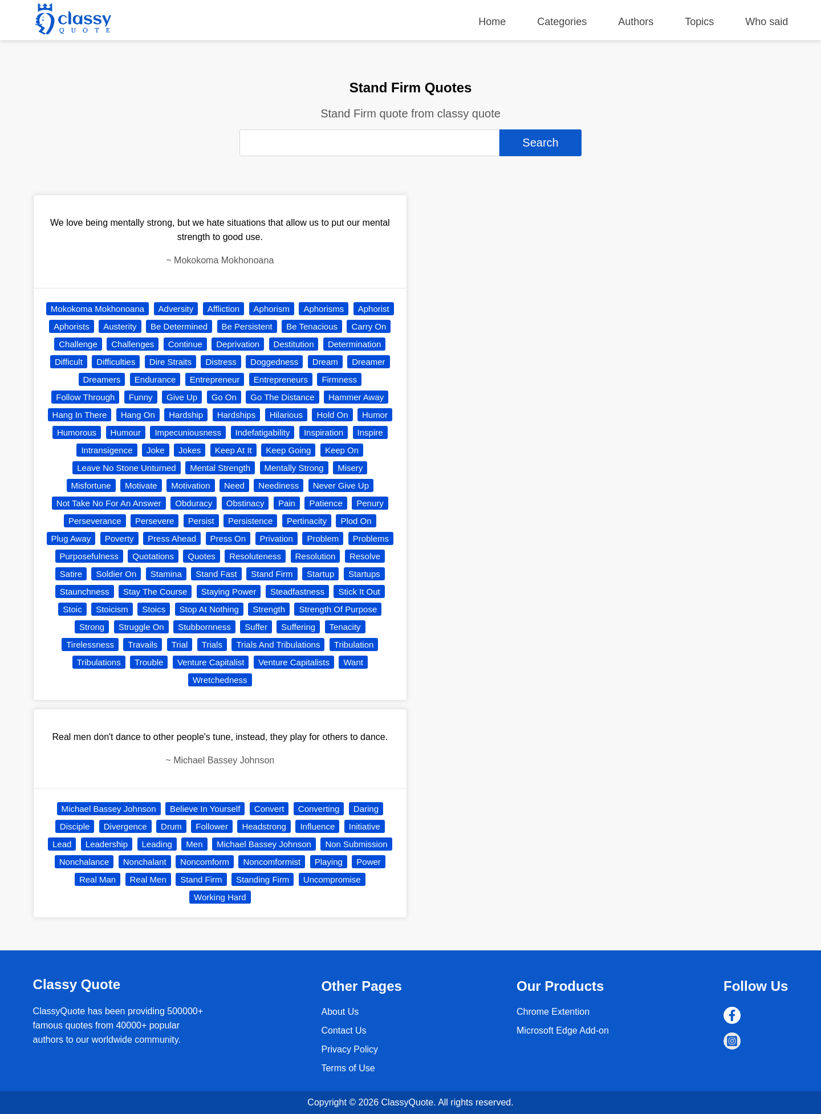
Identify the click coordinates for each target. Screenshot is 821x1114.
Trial (180, 644)
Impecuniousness (188, 432)
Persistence (250, 521)
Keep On (342, 450)
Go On (224, 397)
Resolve (364, 556)
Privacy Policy (349, 1049)
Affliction (223, 309)
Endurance (155, 379)
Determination (354, 344)
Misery (350, 468)
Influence (317, 826)
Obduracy (193, 503)
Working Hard (220, 897)
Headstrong (264, 826)
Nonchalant (144, 862)
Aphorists (72, 326)
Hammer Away (356, 397)
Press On (228, 538)
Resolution (315, 556)
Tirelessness (90, 644)
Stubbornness (204, 627)
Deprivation (237, 344)
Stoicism (112, 609)
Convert (269, 809)
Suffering (298, 627)
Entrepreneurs (281, 379)
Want (353, 662)
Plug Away (71, 538)
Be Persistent (247, 326)
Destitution (294, 344)
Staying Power (229, 591)
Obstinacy (245, 503)
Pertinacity (307, 521)
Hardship (186, 415)
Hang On (138, 415)
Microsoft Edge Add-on (563, 1030)
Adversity (176, 309)
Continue (185, 344)
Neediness (278, 485)
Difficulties (115, 362)
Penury (370, 503)
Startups (364, 574)
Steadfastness (297, 591)
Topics (699, 21)
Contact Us (343, 1030)
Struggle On (141, 627)
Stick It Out (359, 591)
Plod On (355, 521)
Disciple (75, 826)
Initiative (364, 826)
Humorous (76, 432)
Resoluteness (255, 556)
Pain (286, 503)
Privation (276, 538)
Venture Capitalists (294, 662)
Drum (171, 826)
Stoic (72, 609)
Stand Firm (271, 574)
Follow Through (85, 397)
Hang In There (79, 415)
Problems (371, 538)
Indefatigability (262, 432)
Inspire (370, 432)
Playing (329, 862)
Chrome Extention (553, 1012)
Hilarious (286, 415)
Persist (201, 521)
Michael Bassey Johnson (109, 809)
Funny (141, 397)
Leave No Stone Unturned (126, 468)
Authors (635, 21)
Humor (375, 415)
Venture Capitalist (211, 662)
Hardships (236, 415)
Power (368, 862)
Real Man (97, 879)
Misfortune (91, 485)
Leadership (107, 844)
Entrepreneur (215, 379)
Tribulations (99, 662)
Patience (325, 503)
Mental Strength (220, 468)
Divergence (125, 826)
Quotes (201, 556)
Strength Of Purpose (338, 609)
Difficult (69, 362)
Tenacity (345, 627)
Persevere (154, 521)
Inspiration (323, 432)
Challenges (132, 344)
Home (492, 21)
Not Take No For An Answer (108, 503)
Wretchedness (220, 680)
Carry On (368, 326)
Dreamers (102, 379)
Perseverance (94, 521)
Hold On (332, 415)
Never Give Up (341, 485)
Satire (71, 574)
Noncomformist (271, 862)
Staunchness (84, 591)
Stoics (153, 609)
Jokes (189, 450)
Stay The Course (155, 591)
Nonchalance (84, 862)
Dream (325, 362)
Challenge (78, 344)
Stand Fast (216, 574)
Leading (157, 844)
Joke (156, 450)
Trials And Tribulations (278, 644)
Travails (142, 644)
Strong (91, 627)
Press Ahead (172, 538)
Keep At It (233, 450)
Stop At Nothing (209, 609)
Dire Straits (170, 362)
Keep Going (288, 450)
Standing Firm (262, 879)
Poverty (119, 538)
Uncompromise (332, 879)
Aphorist (373, 309)
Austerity (119, 326)
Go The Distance (282, 397)
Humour (126, 432)
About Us (340, 1012)
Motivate (141, 485)
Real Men (148, 879)
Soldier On (116, 574)
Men (194, 844)
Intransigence (106, 450)
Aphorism (272, 309)
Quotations (153, 556)
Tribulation (353, 644)
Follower (212, 826)
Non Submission (356, 844)
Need (234, 485)
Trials (212, 644)
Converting (319, 809)
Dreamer (368, 362)
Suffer (256, 627)
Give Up (181, 397)
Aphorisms (323, 309)
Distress (220, 362)
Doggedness (274, 362)
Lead (61, 844)
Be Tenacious (312, 326)
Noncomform (204, 862)
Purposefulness (89, 556)
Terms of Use (348, 1068)
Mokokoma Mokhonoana (97, 309)
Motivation (190, 485)
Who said (766, 21)
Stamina (166, 574)
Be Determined (179, 326)
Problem (323, 538)
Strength (269, 609)
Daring (366, 809)
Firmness (339, 379)
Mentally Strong (294, 468)
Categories (562, 21)
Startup (320, 574)
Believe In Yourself (205, 809)
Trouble (149, 662)
